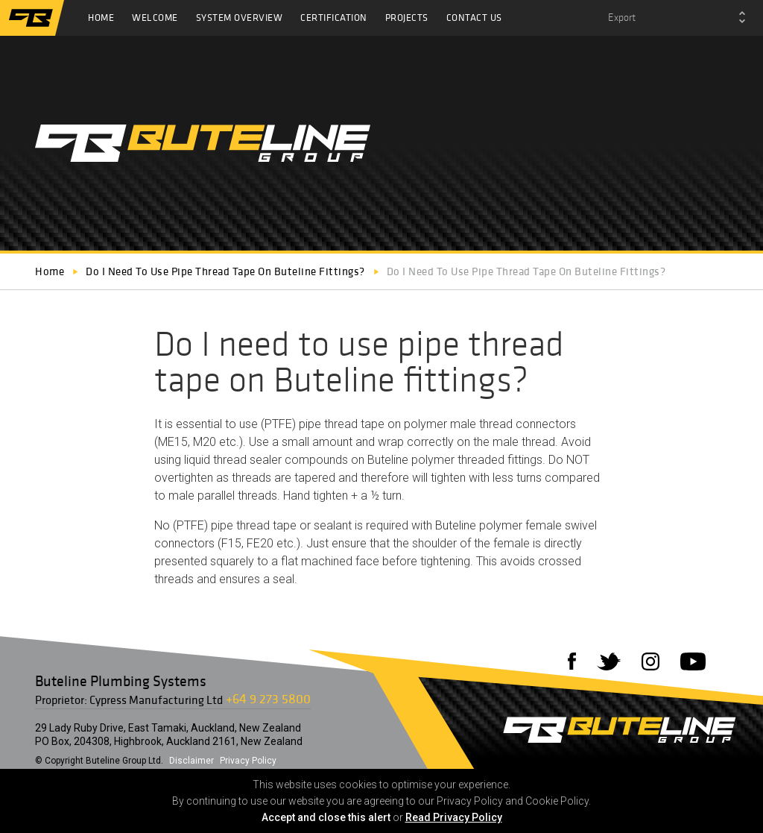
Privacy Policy (248, 760)
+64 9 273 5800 (268, 698)
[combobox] (676, 18)
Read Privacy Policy (453, 817)
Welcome (155, 17)
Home (101, 17)
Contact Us (474, 17)
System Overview (239, 17)
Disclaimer (191, 760)
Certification (333, 17)
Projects (406, 17)
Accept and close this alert (326, 817)
